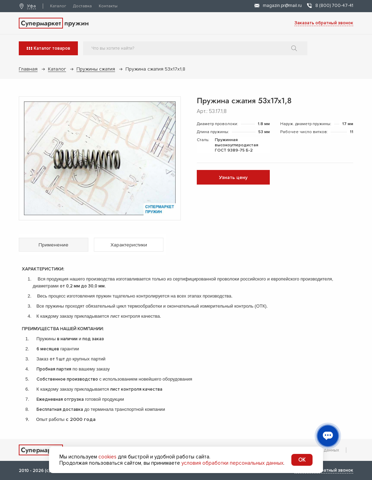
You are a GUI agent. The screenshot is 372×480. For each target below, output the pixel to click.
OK (302, 460)
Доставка (82, 6)
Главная (28, 69)
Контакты (108, 6)
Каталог (58, 6)
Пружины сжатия (95, 69)
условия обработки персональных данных (232, 463)
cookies (107, 457)
